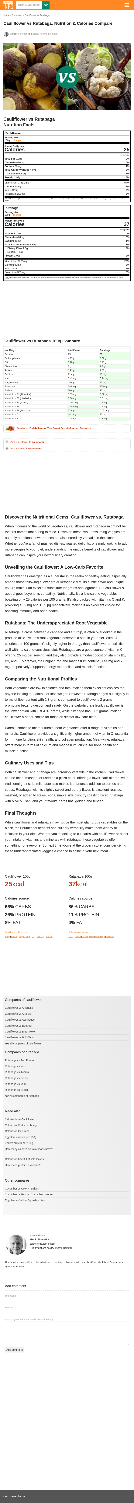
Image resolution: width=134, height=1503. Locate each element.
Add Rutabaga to (26, 448)
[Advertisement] (67, 310)
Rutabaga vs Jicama (17, 1072)
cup (33, 936)
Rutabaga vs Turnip (16, 1089)
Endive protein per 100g (19, 1143)
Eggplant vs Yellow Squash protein (25, 1200)
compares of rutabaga (26, 1095)
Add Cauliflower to (27, 442)
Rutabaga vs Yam (15, 1083)
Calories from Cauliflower (19, 1119)
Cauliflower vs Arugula (18, 1013)
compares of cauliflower (27, 1043)
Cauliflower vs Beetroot (18, 1025)
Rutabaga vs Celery (16, 1078)
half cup (40, 936)
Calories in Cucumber (17, 1131)
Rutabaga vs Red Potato (19, 1060)
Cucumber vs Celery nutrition (22, 1188)
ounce (14, 936)
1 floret (49, 936)
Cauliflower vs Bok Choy (19, 1037)
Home (6, 15)
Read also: (53, 428)
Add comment (14, 1349)
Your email (10, 1307)
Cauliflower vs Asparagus (20, 1019)
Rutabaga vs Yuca (15, 1066)
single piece (24, 936)
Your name (10, 1296)
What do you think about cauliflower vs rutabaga (29, 1319)
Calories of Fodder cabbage (21, 1125)
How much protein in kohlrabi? (22, 1165)
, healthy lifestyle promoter (34, 34)
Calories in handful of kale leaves (24, 1159)
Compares (17, 15)
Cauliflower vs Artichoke (19, 1007)
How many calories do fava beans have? (29, 1149)
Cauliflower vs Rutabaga (37, 15)
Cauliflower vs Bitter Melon (20, 1031)
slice (97, 936)
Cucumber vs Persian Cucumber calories (29, 1194)
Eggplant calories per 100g (20, 1137)
